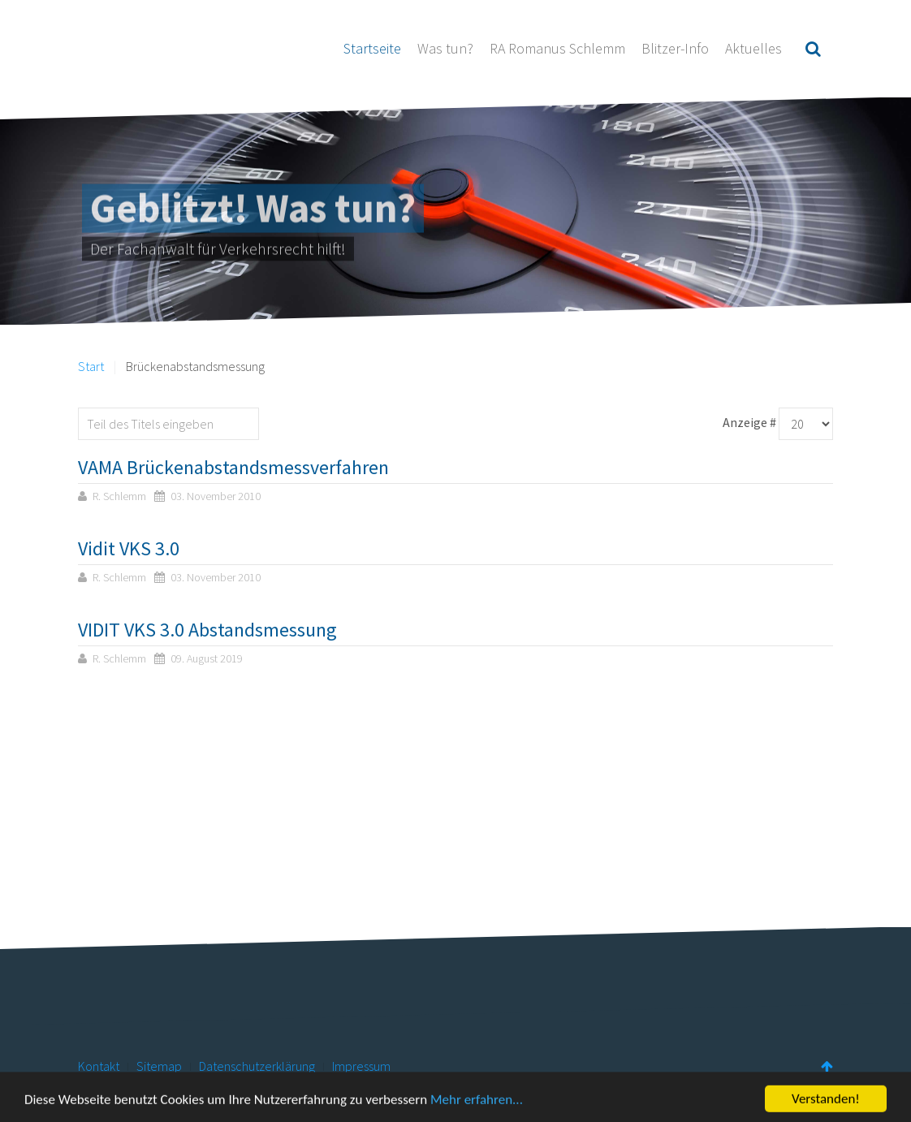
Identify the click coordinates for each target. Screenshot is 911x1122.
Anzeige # (749, 422)
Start (91, 366)
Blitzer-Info (675, 48)
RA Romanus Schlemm (557, 48)
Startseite (372, 48)
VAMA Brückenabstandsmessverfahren (233, 467)
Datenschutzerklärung (257, 1066)
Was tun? (445, 48)
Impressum (361, 1066)
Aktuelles (753, 48)
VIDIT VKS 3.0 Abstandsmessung (207, 629)
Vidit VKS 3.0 (128, 548)
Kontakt (98, 1066)
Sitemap (159, 1066)
